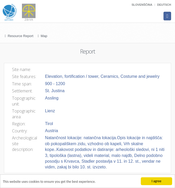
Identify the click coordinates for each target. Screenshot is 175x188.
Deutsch (164, 4)
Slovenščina (142, 4)
